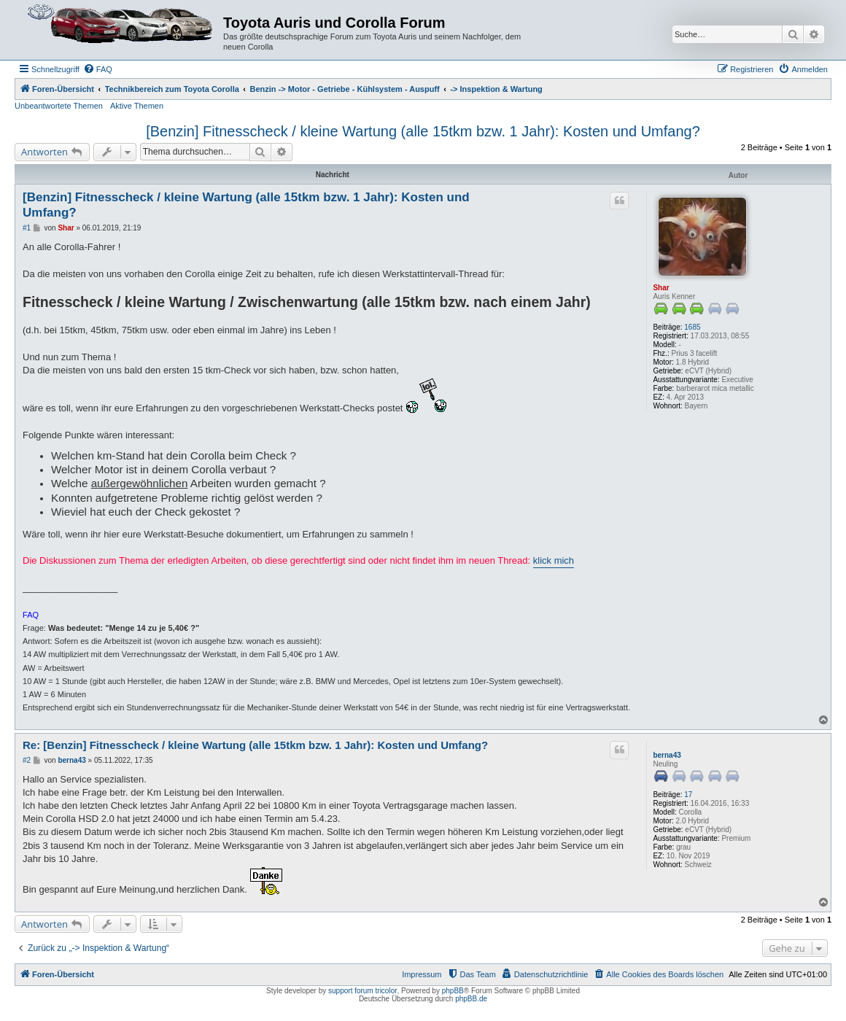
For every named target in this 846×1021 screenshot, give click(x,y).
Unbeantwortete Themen (59, 105)
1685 (692, 327)
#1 (27, 228)
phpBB (453, 991)
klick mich (553, 560)
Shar (661, 288)
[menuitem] (97, 69)
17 (688, 795)
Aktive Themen (136, 105)
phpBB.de (471, 999)
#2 (27, 760)
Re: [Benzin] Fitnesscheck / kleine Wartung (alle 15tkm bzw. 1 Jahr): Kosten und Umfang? (255, 745)
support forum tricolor (362, 991)
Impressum (421, 974)
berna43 (666, 755)
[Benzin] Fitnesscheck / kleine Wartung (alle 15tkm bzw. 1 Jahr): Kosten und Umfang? (423, 131)
